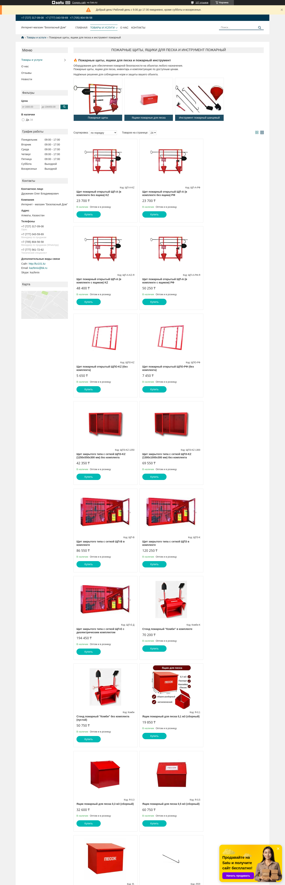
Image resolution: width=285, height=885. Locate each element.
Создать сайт (79, 2)
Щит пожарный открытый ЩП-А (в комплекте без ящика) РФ (162, 193)
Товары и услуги (102, 27)
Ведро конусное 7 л (217, 800)
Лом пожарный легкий (219, 628)
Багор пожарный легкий (156, 716)
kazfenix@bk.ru (38, 267)
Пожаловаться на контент (163, 881)
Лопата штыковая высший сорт (97, 800)
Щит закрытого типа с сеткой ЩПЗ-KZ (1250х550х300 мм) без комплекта (101, 368)
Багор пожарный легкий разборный (99, 716)
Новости (26, 79)
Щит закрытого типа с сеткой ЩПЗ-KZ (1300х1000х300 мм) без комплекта (165, 368)
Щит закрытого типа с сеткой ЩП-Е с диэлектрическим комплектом (164, 456)
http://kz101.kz (37, 263)
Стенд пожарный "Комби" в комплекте (230, 454)
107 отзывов (201, 2)
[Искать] (259, 27)
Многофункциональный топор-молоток (166, 800)
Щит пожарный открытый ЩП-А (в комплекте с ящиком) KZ (227, 193)
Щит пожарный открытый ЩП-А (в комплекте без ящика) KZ (98, 193)
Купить (88, 214)
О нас (124, 27)
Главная (81, 27)
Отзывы (26, 72)
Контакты (138, 27)
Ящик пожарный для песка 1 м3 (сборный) (167, 628)
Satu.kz (158, 878)
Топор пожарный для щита (222, 716)
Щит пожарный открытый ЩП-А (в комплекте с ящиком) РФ (98, 281)
